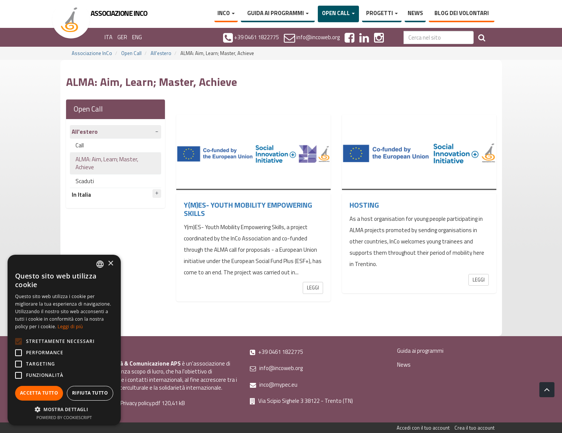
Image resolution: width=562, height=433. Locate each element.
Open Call (338, 13)
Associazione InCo (92, 53)
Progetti (382, 13)
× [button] (110, 263)
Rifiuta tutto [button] (90, 393)
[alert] (64, 340)
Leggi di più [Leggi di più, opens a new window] (70, 326)
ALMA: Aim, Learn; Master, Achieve (106, 163)
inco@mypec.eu (273, 384)
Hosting (364, 205)
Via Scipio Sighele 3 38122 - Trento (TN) (301, 400)
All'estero (161, 53)
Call (79, 145)
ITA (108, 37)
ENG (137, 37)
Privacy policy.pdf (140, 403)
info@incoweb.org (276, 368)
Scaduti (84, 181)
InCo (226, 13)
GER (122, 37)
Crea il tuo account (474, 427)
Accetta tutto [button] (39, 393)
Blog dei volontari (461, 13)
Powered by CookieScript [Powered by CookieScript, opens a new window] (64, 417)
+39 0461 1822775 (276, 351)
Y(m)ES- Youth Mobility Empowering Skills (248, 209)
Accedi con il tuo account (423, 427)
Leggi (313, 287)
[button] (64, 409)
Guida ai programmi (278, 13)
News (415, 13)
